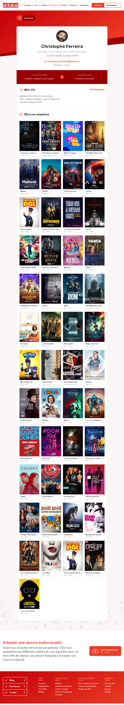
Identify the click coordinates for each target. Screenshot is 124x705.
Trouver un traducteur (87, 688)
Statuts (41, 693)
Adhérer (97, 5)
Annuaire (53, 5)
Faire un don (110, 685)
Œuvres (42, 5)
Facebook (15, 688)
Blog (15, 681)
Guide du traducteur (63, 688)
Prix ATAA (42, 690)
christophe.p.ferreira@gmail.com (64, 61)
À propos (25, 5)
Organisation (43, 688)
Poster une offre (84, 690)
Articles (71, 5)
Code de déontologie (63, 693)
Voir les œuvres (97, 89)
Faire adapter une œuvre (88, 685)
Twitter (15, 694)
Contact (108, 688)
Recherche (82, 5)
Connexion (112, 5)
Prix (34, 5)
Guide (62, 5)
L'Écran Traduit (61, 690)
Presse (107, 690)
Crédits (108, 693)
